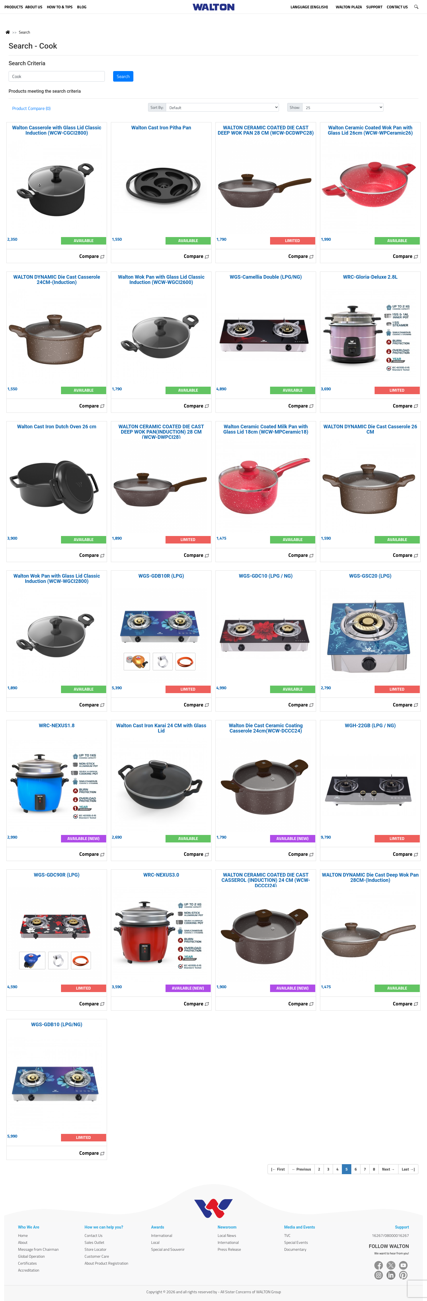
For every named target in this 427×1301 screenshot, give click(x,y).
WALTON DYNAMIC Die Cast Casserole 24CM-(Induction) (56, 279)
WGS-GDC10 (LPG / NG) (266, 576)
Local (155, 1242)
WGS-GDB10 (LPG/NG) (56, 1024)
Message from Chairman (38, 1249)
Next (388, 1169)
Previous (301, 1169)
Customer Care (97, 1256)
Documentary (295, 1249)
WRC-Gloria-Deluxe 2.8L (370, 277)
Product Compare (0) (31, 108)
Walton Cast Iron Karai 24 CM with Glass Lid (161, 728)
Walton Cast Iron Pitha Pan (161, 127)
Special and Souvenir (168, 1249)
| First (278, 1169)
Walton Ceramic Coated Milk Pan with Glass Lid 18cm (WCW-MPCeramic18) (265, 429)
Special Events (296, 1242)
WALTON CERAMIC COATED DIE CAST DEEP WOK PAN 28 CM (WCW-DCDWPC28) (266, 130)
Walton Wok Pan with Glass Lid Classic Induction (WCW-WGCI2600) (161, 279)
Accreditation (28, 1270)
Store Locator (95, 1249)
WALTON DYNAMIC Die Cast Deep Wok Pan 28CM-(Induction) (370, 877)
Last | (408, 1169)
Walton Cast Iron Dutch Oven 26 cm (56, 426)
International (161, 1235)
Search (24, 32)
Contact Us (94, 1235)
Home (23, 1235)
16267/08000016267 (390, 1235)
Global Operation (31, 1256)
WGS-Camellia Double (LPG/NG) (266, 277)
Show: (295, 107)
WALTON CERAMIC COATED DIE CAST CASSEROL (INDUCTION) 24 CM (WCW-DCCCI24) (266, 880)
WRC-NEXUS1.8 (57, 725)
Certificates (27, 1263)
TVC (287, 1235)
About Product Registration (106, 1263)
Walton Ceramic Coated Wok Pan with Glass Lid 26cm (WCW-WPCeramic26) (370, 130)
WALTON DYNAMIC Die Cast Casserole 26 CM (370, 429)
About (22, 1242)
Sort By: (157, 107)
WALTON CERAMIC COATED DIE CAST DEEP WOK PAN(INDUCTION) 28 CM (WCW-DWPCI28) (161, 432)
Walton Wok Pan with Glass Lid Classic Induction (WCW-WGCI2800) (56, 578)
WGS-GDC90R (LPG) (57, 875)
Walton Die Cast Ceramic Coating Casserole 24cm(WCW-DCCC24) (266, 728)
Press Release (229, 1249)
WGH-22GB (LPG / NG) (370, 725)
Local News (227, 1235)
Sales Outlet (94, 1242)
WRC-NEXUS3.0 (161, 875)
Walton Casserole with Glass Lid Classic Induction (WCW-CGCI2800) (56, 130)
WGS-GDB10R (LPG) (161, 576)
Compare (92, 256)
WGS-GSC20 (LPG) (370, 576)
